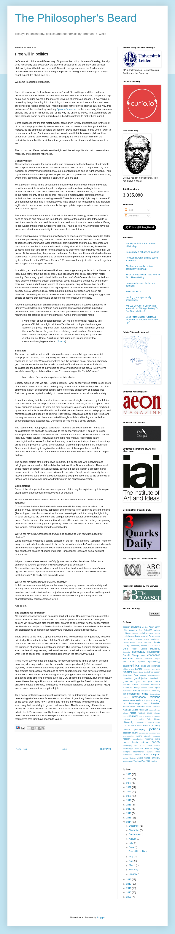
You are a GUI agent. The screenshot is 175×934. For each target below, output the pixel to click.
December (134, 826)
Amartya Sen (135, 630)
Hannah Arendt (130, 684)
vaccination (128, 761)
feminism (127, 672)
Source (61, 341)
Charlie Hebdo (129, 643)
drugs (143, 655)
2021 (129, 791)
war (148, 761)
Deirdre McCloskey (150, 649)
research (149, 739)
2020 (129, 796)
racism (139, 736)
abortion (126, 627)
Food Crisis (144, 672)
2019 (129, 800)
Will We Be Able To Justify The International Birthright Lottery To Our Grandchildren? (142, 309)
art (137, 633)
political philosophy (134, 729)
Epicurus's (66, 109)
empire (157, 658)
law (145, 703)
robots (125, 742)
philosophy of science (144, 722)
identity (136, 690)
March (132, 865)
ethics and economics (150, 666)
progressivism (128, 736)
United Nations (129, 758)
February (134, 869)
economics (153, 655)
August (133, 839)
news (147, 716)
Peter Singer (153, 719)
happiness (145, 685)
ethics (135, 665)
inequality (156, 691)
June (131, 847)
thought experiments (133, 752)
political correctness (132, 725)
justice (139, 700)
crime (125, 648)
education (128, 658)
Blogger (101, 917)
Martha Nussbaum (140, 710)
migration (133, 716)
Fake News (155, 669)
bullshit (157, 636)
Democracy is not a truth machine (142, 252)
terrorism (139, 748)
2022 (129, 787)
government (128, 681)
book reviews (141, 636)
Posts (129, 210)
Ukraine (137, 755)
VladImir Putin (139, 761)
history (137, 687)
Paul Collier (138, 719)
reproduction (137, 739)
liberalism (155, 703)
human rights (154, 687)
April (131, 861)
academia (136, 627)
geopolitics (127, 678)
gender (143, 675)
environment (129, 661)
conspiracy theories (139, 646)
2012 (129, 884)
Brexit (151, 636)
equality (126, 666)
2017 (129, 809)
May (131, 856)
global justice (140, 678)
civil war (147, 643)
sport (136, 745)
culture (134, 649)
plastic (157, 722)
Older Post (105, 749)
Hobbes (144, 688)
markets (156, 707)
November (134, 830)
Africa (125, 630)
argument (132, 633)
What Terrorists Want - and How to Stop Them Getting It (143, 276)
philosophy (128, 722)
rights (157, 739)
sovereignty (127, 745)
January (133, 874)
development (153, 652)
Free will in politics (137, 851)
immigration (145, 691)
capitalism (155, 639)
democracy (138, 651)
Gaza (136, 675)
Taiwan (149, 745)
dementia (126, 652)
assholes (143, 633)
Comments (132, 215)
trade (157, 752)
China (139, 642)
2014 (129, 822)
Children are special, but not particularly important (139, 267)
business (127, 639)
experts (146, 669)
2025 (129, 774)
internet (126, 701)
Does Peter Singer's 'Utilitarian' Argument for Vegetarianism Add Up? (142, 320)
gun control (154, 681)
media (133, 713)
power (141, 733)
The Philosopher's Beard (76, 18)
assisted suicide (153, 633)
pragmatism (149, 733)
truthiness (127, 755)
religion (126, 739)
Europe (138, 669)
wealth (154, 761)
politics (154, 729)
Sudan (142, 745)
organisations (154, 716)
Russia (135, 742)
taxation (157, 745)
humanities (127, 691)
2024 (129, 778)
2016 (129, 813)
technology (128, 748)
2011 (129, 888)
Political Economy (151, 725)
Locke (148, 707)
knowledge (134, 703)
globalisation (154, 678)
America (148, 630)
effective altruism (144, 658)
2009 (129, 897)
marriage (127, 710)
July (131, 843)
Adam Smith (154, 627)
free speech (154, 672)
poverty (135, 733)
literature (140, 707)
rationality (147, 736)
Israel (132, 700)
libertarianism (129, 707)
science (145, 742)
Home (64, 749)
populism (127, 733)
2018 (129, 804)
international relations (146, 696)
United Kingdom (151, 754)
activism (145, 627)
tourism (149, 752)
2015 (129, 817)
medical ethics (145, 713)
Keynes (147, 701)
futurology (127, 675)
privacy (157, 733)
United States (143, 758)
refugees (156, 736)
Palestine (126, 719)
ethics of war (128, 669)
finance (136, 672)
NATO (141, 716)
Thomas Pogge (152, 748)
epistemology (154, 661)
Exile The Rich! (133, 291)
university (156, 758)
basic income (129, 636)
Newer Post (21, 749)
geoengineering (154, 675)
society (156, 742)
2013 (129, 879)
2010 (129, 892)
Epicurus (141, 662)
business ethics (141, 639)
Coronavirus (154, 645)
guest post (141, 681)
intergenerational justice (135, 694)
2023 (129, 783)
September (135, 834)
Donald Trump (131, 655)
